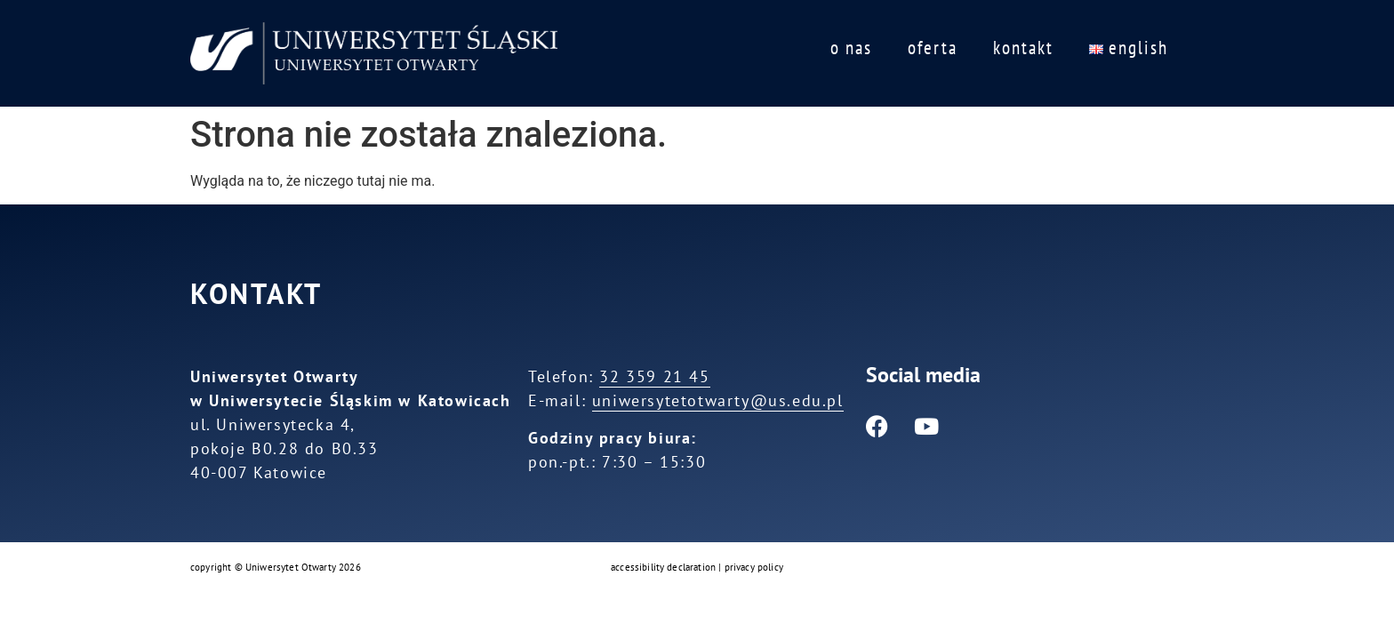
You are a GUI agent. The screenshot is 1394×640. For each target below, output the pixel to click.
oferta (932, 48)
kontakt (1023, 48)
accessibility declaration (663, 567)
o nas (851, 48)
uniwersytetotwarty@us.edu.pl (718, 400)
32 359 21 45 (654, 376)
